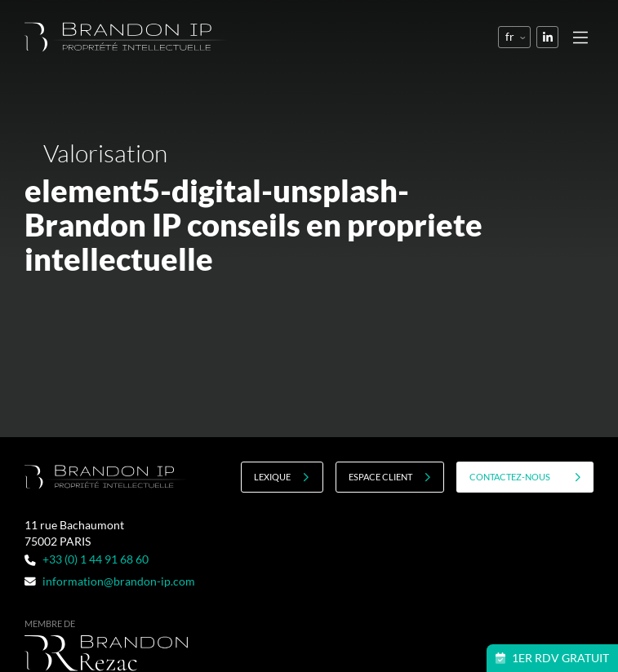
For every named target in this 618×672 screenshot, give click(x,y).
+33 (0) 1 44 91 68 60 (86, 559)
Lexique (281, 477)
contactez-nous (525, 477)
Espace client (390, 477)
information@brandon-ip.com (109, 581)
